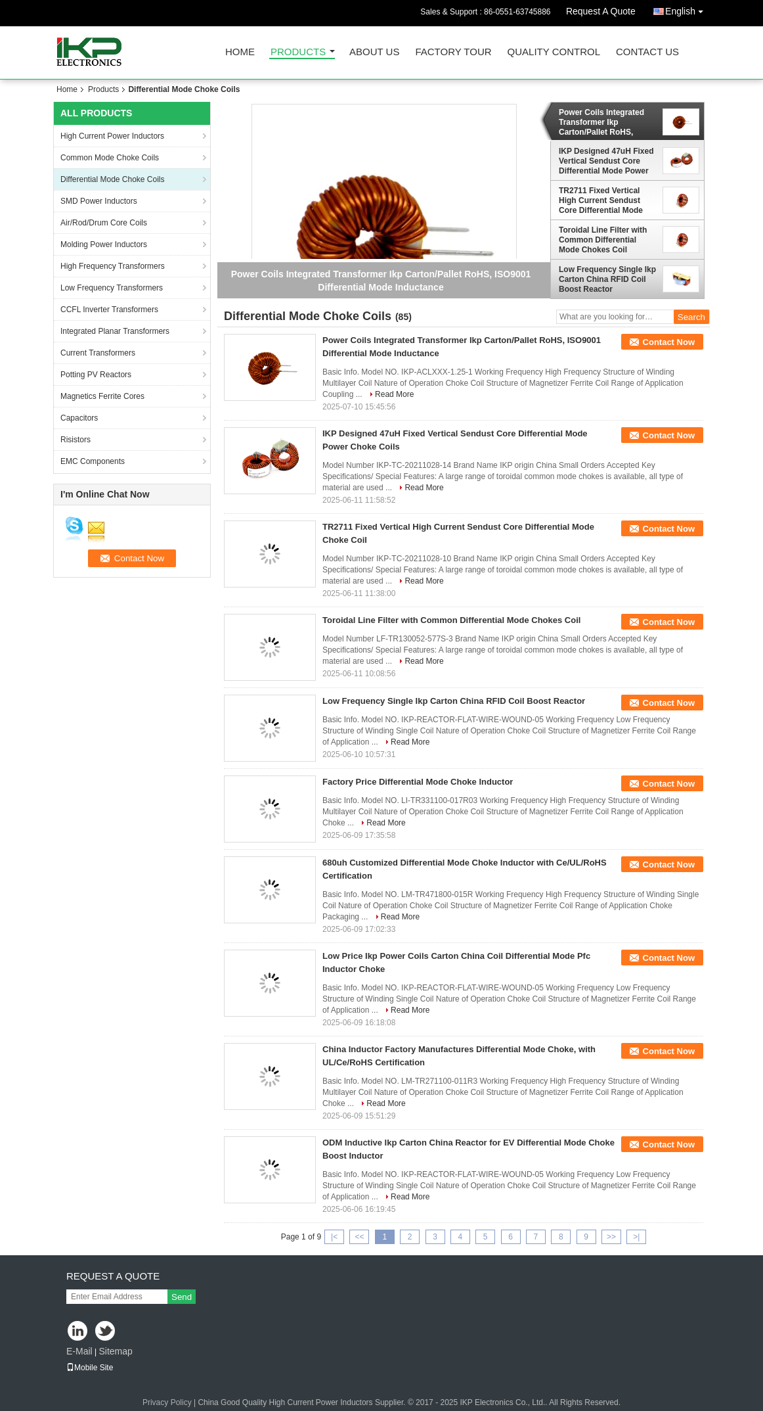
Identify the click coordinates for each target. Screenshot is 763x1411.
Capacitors (79, 418)
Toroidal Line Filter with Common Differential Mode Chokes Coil (603, 239)
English (687, 8)
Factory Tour (453, 52)
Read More (394, 394)
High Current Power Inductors (112, 136)
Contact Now (669, 342)
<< (359, 1236)
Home (240, 52)
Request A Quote (601, 11)
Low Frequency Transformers (111, 287)
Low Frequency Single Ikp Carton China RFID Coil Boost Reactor (607, 279)
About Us (374, 52)
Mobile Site (89, 1367)
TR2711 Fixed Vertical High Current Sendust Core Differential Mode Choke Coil (601, 200)
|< (334, 1236)
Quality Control (554, 52)
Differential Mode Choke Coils (112, 179)
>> (611, 1236)
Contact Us (647, 52)
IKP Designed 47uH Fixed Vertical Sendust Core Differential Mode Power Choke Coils (606, 161)
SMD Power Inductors (98, 201)
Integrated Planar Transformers (114, 331)
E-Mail (79, 1351)
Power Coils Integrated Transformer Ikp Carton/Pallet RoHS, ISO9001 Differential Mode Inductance (607, 122)
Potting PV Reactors (95, 374)
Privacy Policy (167, 1402)
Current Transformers (97, 353)
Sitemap (115, 1351)
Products (298, 52)
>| (636, 1236)
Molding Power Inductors (103, 244)
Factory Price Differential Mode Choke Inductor (417, 782)
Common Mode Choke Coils (109, 157)
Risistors (75, 439)
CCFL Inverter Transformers (109, 309)
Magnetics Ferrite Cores (102, 396)
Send (181, 1297)
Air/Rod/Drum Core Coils (103, 222)
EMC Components (92, 461)
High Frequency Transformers (112, 266)
